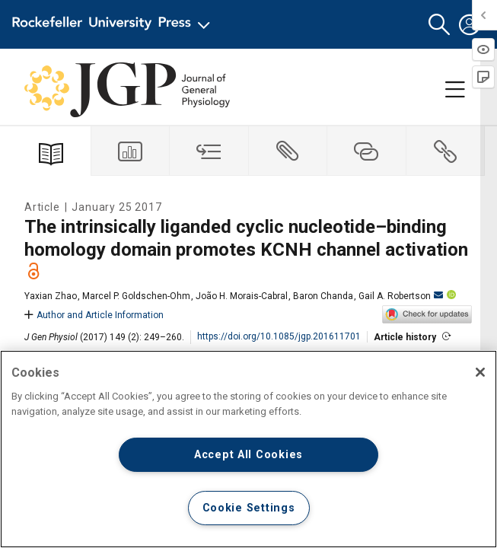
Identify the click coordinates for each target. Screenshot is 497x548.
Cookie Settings (248, 508)
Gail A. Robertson (400, 296)
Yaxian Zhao (50, 296)
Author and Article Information (94, 315)
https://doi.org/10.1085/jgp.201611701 (279, 336)
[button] (439, 25)
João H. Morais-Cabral (242, 296)
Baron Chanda (323, 296)
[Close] (480, 372)
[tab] (130, 151)
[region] (248, 449)
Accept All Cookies (248, 454)
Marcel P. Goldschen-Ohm (136, 296)
